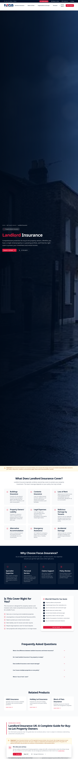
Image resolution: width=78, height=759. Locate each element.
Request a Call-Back (9, 250)
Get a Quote (70, 5)
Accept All (17, 754)
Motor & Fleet (31, 5)
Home (3, 225)
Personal (55, 5)
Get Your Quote (57, 627)
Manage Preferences (38, 754)
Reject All (26, 754)
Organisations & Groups (44, 5)
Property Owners (11, 225)
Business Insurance (20, 5)
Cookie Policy (61, 750)
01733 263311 (23, 250)
